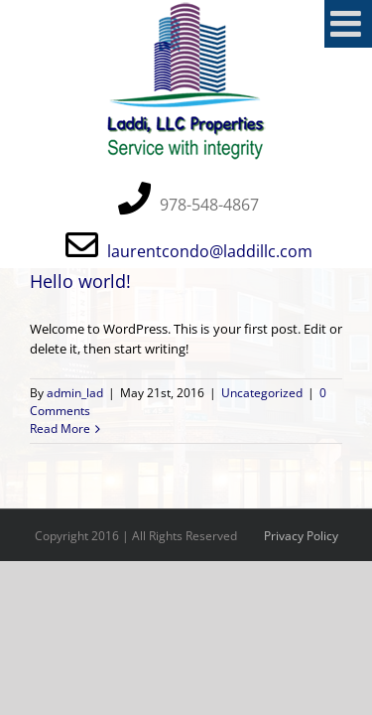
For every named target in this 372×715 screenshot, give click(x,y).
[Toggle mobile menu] (348, 24)
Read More (60, 428)
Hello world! (80, 281)
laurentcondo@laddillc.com (209, 251)
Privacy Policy (301, 535)
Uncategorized (262, 392)
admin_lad (75, 392)
